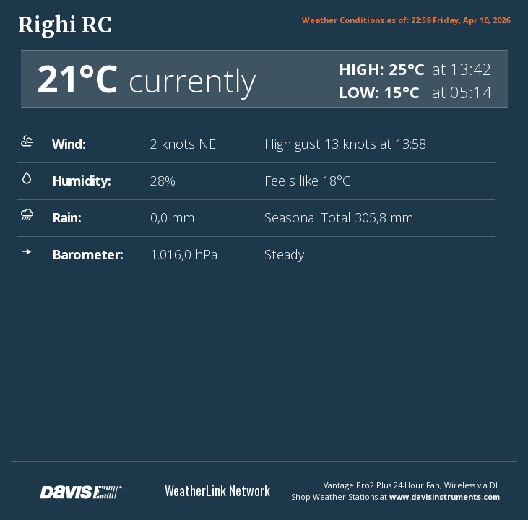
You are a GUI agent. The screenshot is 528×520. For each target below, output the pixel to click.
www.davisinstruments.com (444, 496)
